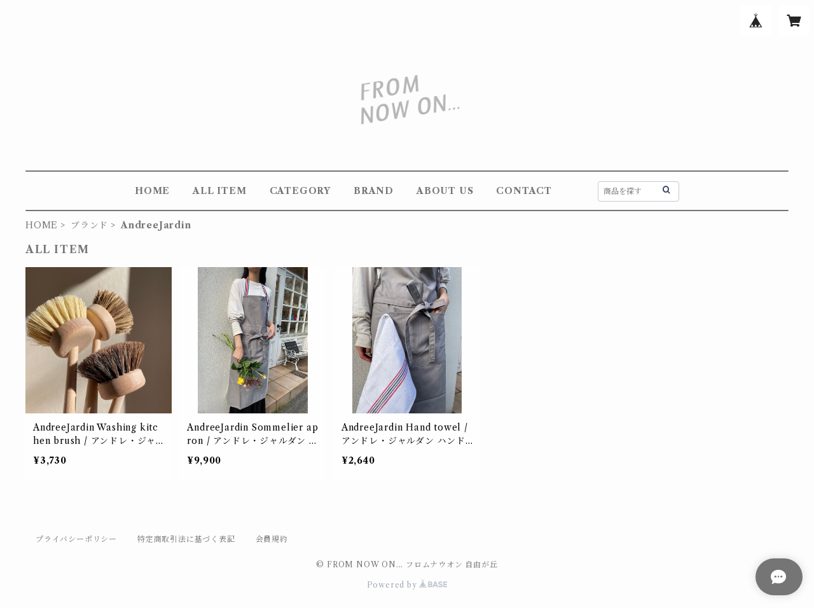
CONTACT (524, 191)
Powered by (407, 585)
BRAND (374, 191)
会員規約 (272, 539)
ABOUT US (445, 191)
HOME (152, 191)
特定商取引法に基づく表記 (186, 539)
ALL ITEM (219, 191)
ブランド (89, 225)
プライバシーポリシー (76, 539)
